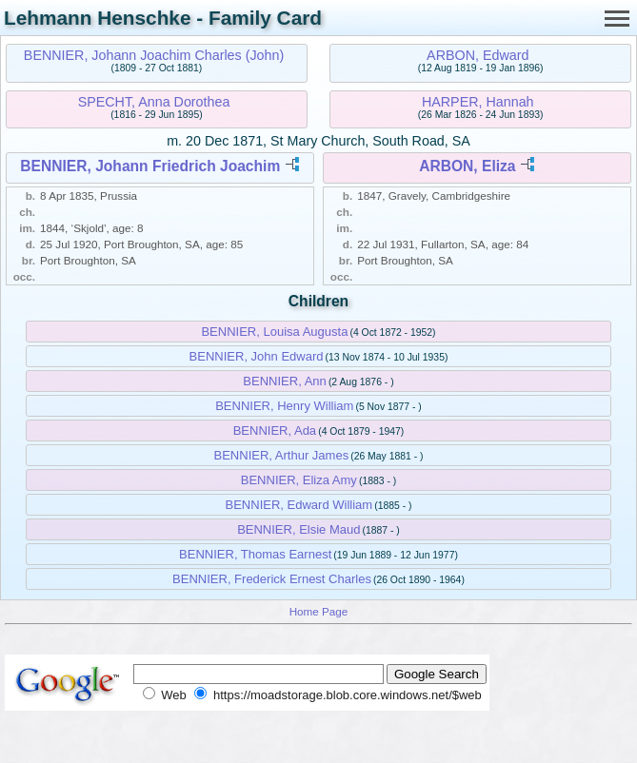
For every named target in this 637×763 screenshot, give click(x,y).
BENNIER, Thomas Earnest (255, 554)
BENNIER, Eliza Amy (299, 480)
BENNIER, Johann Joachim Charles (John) (154, 55)
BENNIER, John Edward (256, 356)
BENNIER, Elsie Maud (298, 529)
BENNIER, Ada (274, 430)
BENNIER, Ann (284, 381)
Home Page (318, 611)
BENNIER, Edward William (299, 505)
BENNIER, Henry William (284, 406)
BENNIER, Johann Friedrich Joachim (150, 166)
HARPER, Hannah (478, 101)
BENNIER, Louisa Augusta (274, 331)
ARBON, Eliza (467, 166)
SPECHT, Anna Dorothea (154, 101)
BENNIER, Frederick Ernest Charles (271, 579)
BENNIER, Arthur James (281, 455)
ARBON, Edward (477, 55)
